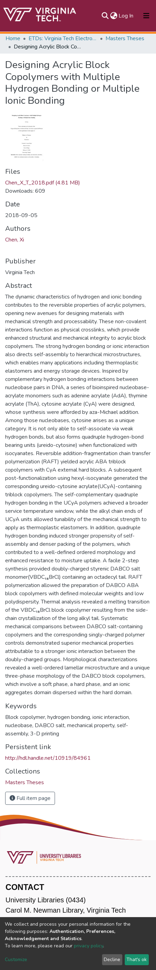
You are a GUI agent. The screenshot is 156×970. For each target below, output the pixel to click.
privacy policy (88, 946)
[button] (113, 16)
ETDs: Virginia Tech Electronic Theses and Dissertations (63, 38)
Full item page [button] (30, 798)
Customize (16, 959)
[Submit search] (105, 16)
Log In (126, 16)
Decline (112, 959)
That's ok (136, 959)
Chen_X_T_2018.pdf (42, 183)
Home (12, 38)
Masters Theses (124, 38)
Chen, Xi (14, 240)
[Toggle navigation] (146, 16)
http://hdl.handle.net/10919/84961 (48, 758)
